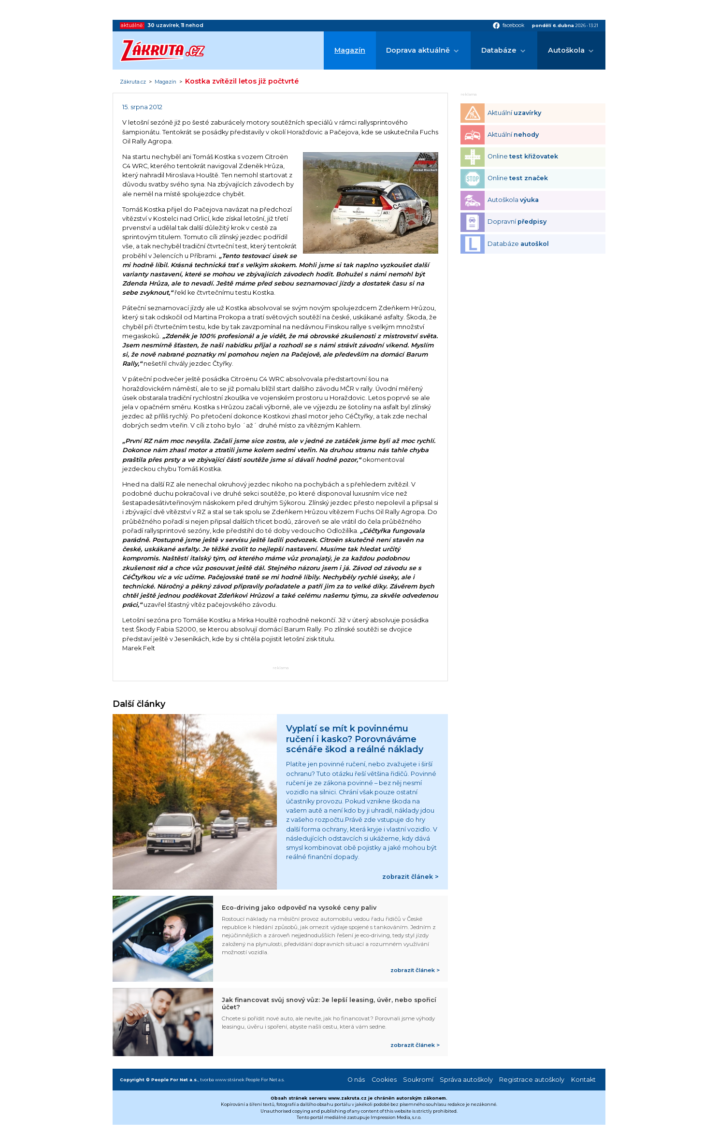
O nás (356, 1079)
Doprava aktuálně (418, 50)
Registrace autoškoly (531, 1079)
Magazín (349, 50)
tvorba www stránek (222, 1079)
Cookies (384, 1079)
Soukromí (418, 1079)
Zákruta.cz (133, 82)
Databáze (499, 50)
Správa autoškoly (466, 1079)
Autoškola (566, 50)
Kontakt (583, 1079)
